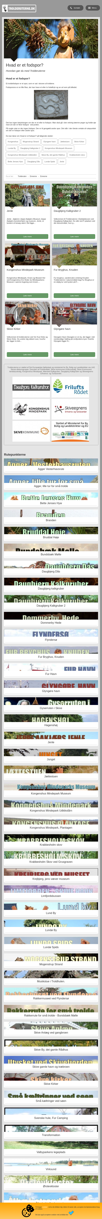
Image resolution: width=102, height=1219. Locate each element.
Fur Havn (51, 674)
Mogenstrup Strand (31, 142)
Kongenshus (13, 142)
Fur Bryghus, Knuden (66, 269)
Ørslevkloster (51, 1186)
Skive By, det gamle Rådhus (53, 155)
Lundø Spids (50, 162)
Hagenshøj (50, 725)
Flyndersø (51, 639)
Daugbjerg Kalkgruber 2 (30, 148)
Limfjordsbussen (51, 896)
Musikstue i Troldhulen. (51, 981)
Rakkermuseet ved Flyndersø (51, 998)
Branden (51, 520)
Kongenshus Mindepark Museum (58, 148)
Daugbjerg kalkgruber (51, 588)
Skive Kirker (79, 142)
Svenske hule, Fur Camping (51, 1118)
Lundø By (12, 148)
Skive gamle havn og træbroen (51, 1066)
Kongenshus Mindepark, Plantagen (51, 827)
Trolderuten (22, 176)
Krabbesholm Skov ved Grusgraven (51, 861)
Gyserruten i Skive (51, 708)
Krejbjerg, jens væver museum (50, 878)
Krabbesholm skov (77, 155)
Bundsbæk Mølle (51, 554)
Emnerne (33, 176)
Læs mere (27, 237)
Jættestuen (64, 142)
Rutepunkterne (15, 454)
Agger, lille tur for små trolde (51, 486)
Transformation (51, 1135)
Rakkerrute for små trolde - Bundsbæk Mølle (51, 1015)
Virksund (51, 1169)
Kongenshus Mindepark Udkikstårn (22, 155)
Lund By (51, 913)
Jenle (62, 162)
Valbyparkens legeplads (51, 1152)
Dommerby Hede (51, 622)
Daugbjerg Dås (33, 162)
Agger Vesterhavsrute (51, 469)
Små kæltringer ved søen (51, 1100)
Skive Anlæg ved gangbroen (51, 1032)
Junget (51, 759)
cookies (45, 1207)
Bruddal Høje (51, 537)
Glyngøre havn (49, 142)
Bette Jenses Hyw (15, 162)
